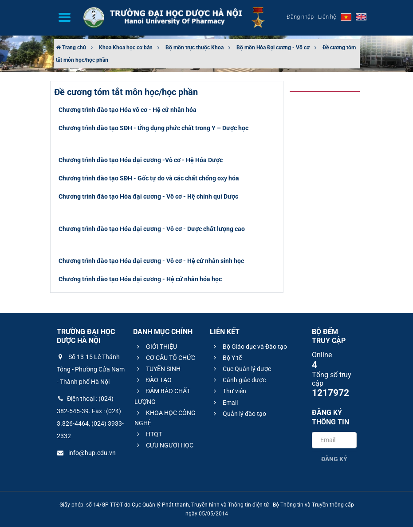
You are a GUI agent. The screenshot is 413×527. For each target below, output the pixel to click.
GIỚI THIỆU (155, 346)
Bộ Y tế (226, 357)
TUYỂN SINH (157, 368)
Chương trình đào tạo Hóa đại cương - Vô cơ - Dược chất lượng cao (152, 228)
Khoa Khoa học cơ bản (126, 47)
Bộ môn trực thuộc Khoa (194, 47)
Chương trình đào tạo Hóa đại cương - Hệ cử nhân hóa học (140, 279)
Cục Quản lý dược (241, 368)
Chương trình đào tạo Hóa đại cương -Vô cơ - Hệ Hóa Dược (141, 160)
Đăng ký (334, 459)
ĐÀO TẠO (153, 379)
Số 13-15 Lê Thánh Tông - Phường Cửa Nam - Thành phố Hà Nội (91, 369)
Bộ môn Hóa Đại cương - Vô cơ (273, 47)
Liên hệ (327, 16)
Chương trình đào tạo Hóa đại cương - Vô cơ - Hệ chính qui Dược (148, 196)
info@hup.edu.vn (86, 452)
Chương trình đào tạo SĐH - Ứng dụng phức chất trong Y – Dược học (153, 128)
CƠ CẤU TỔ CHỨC (164, 357)
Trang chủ (71, 47)
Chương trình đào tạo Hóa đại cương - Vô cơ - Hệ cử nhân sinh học (151, 260)
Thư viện (228, 391)
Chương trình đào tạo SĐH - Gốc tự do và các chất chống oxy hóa (149, 178)
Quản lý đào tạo (238, 413)
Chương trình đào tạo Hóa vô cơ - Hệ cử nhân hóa (128, 109)
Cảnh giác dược (238, 379)
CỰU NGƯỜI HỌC (163, 445)
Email (224, 402)
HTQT (148, 434)
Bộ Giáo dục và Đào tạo (249, 346)
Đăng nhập (300, 16)
